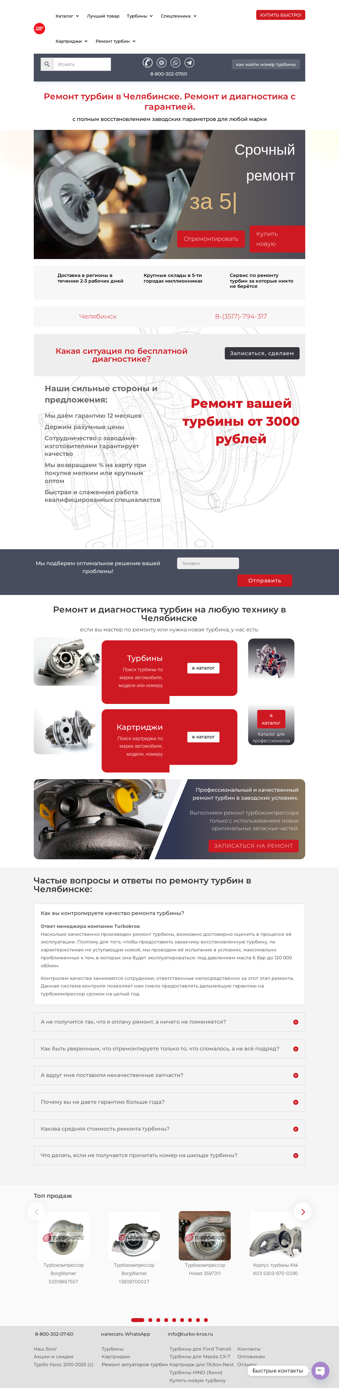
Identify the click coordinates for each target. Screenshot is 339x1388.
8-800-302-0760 (168, 74)
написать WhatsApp (125, 1334)
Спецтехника (176, 16)
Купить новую (267, 239)
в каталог (203, 668)
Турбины (137, 16)
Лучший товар (103, 16)
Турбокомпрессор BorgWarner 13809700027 (134, 1273)
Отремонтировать (211, 238)
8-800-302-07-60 (54, 1334)
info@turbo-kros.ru (190, 1334)
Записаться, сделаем (262, 353)
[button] (303, 1211)
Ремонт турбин (113, 41)
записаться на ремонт (253, 846)
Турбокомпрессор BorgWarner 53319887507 (63, 1273)
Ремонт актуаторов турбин (135, 1364)
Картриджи (69, 41)
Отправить (264, 580)
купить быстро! (280, 15)
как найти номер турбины (266, 64)
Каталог (64, 16)
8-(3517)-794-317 (241, 316)
